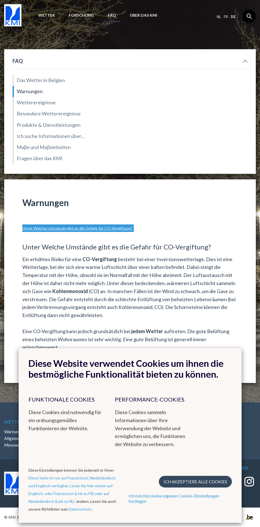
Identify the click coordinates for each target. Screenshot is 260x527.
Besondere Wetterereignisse (49, 113)
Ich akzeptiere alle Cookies (195, 481)
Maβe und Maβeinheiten (44, 147)
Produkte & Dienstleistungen (49, 125)
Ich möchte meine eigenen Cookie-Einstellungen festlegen (173, 498)
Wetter (46, 15)
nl (219, 16)
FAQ (112, 15)
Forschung (81, 15)
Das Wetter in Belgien (41, 80)
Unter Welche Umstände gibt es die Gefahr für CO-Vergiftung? (77, 228)
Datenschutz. (80, 509)
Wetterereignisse (36, 102)
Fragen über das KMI (39, 158)
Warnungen (30, 91)
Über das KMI (143, 15)
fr (226, 16)
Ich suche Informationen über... (50, 136)
